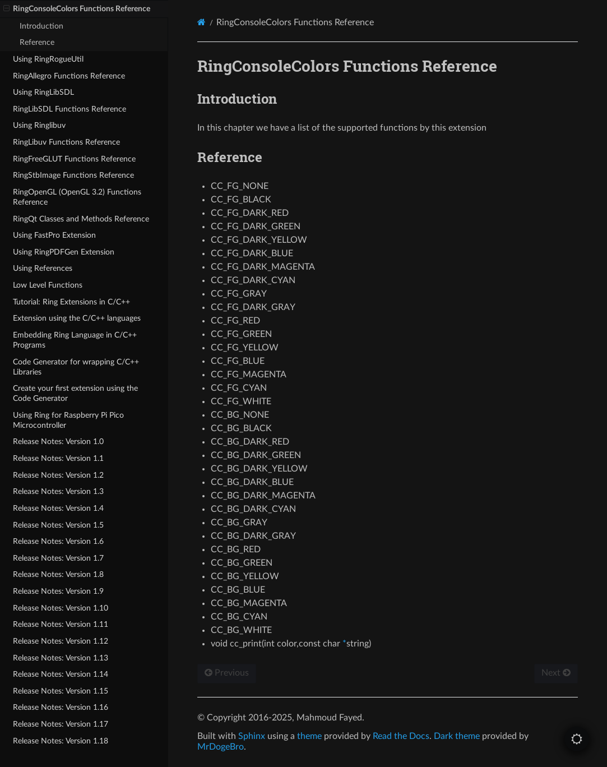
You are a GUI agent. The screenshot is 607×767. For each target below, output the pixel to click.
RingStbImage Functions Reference (73, 175)
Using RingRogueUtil (48, 59)
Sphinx (251, 736)
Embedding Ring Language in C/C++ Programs (75, 340)
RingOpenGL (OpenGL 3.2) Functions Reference (77, 197)
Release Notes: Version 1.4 (58, 508)
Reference (37, 42)
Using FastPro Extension (54, 235)
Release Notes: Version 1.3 (58, 491)
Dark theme (457, 736)
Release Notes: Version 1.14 (60, 674)
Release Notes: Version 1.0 (58, 441)
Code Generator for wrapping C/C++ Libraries (76, 367)
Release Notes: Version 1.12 (60, 641)
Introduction (41, 26)
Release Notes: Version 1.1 (58, 458)
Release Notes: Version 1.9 (58, 591)
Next (556, 672)
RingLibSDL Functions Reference (69, 109)
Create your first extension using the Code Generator (75, 393)
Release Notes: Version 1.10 (60, 608)
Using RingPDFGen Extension (63, 252)
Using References (42, 268)
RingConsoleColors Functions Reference (76, 9)
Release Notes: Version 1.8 (58, 574)
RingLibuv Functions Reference (66, 142)
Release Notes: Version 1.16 (60, 707)
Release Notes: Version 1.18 (60, 741)
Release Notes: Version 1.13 (60, 658)
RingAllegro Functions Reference (69, 76)
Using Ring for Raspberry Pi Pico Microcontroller (68, 420)
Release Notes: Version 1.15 (60, 691)
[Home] (201, 22)
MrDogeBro (220, 746)
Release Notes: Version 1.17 (60, 724)
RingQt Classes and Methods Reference (81, 219)
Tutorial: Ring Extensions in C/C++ (71, 302)
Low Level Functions (47, 285)
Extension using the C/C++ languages (77, 318)
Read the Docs (401, 736)
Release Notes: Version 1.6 (58, 541)
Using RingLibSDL (43, 92)
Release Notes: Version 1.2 (58, 475)
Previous (227, 672)
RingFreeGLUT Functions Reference (74, 159)
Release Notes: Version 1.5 (58, 525)
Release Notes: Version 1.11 (60, 624)
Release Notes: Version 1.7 (58, 558)
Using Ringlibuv (39, 125)
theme (309, 736)
